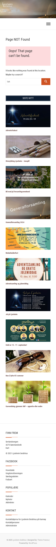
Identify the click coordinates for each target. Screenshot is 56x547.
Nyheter (9, 499)
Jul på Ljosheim (11, 314)
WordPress (33, 543)
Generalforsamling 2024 (15, 222)
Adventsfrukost (11, 130)
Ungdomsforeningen (14, 473)
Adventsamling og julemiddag (17, 284)
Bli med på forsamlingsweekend (18, 191)
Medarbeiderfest (12, 253)
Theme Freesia (43, 540)
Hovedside (10, 470)
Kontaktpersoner (12, 522)
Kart (7, 448)
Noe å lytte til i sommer (14, 376)
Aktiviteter (10, 502)
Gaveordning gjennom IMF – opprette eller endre (24, 406)
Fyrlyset (9, 479)
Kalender (9, 496)
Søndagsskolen (12, 476)
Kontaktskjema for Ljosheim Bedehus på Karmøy (26, 519)
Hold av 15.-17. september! (16, 345)
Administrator (11, 525)
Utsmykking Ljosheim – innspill (17, 161)
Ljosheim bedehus (19, 540)
